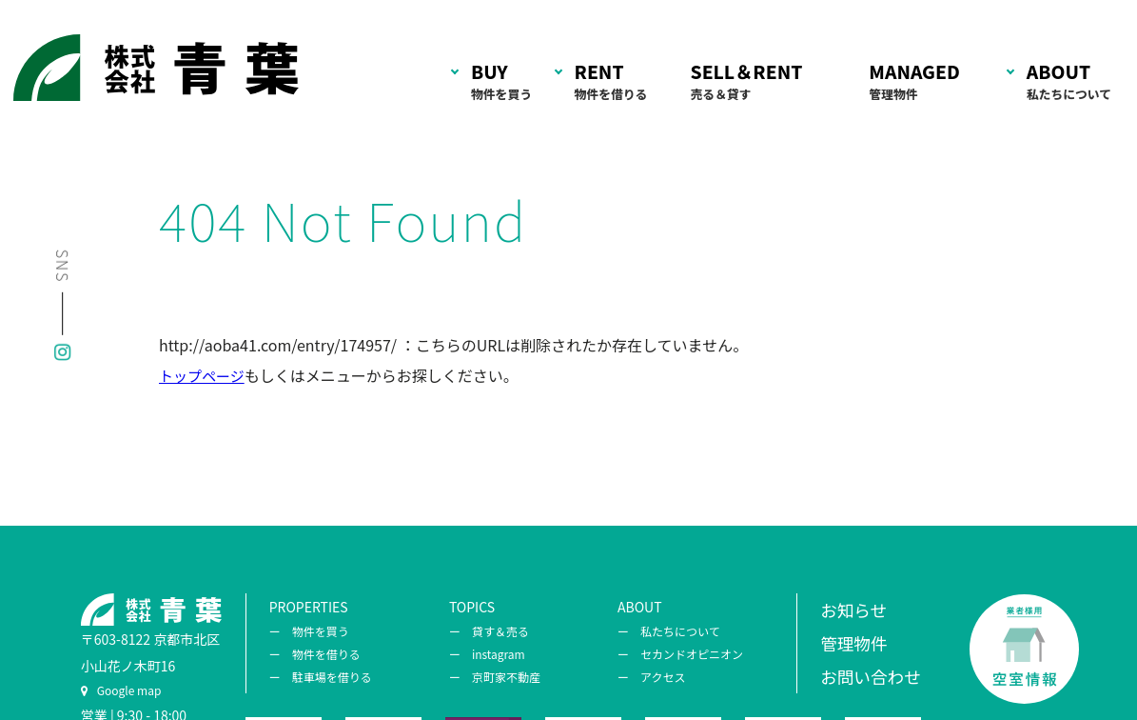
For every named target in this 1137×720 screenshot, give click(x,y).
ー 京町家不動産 (494, 677)
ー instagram (487, 654)
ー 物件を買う (309, 631)
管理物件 (853, 643)
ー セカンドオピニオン (680, 654)
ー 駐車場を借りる (320, 677)
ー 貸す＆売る (489, 631)
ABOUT (1069, 82)
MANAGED (914, 82)
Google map (121, 690)
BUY (501, 82)
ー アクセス (651, 677)
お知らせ (853, 610)
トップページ (202, 376)
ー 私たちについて (669, 631)
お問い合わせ (870, 677)
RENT (611, 82)
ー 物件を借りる (315, 654)
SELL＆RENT (747, 82)
